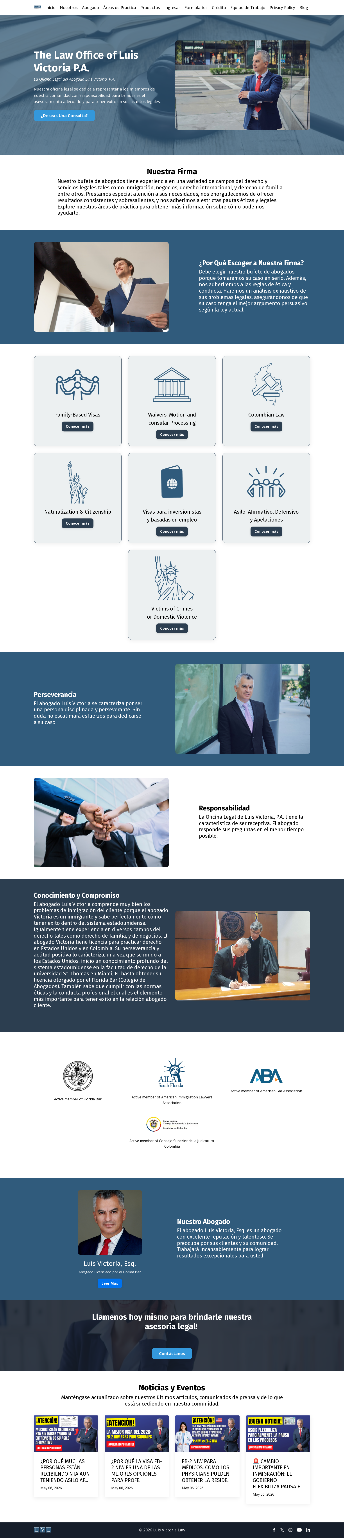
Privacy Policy (282, 7)
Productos (150, 7)
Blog (303, 7)
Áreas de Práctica (119, 7)
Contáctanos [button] (172, 1354)
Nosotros (69, 7)
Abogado (90, 7)
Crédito (219, 7)
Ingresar (172, 7)
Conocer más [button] (78, 426)
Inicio (50, 7)
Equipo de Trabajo (247, 7)
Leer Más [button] (110, 1283)
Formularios (196, 7)
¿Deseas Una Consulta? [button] (64, 115)
